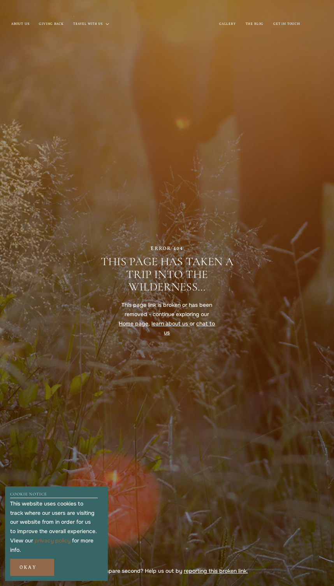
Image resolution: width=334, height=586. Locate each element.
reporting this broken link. (216, 570)
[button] (32, 567)
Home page (133, 323)
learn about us (170, 323)
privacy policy (52, 540)
